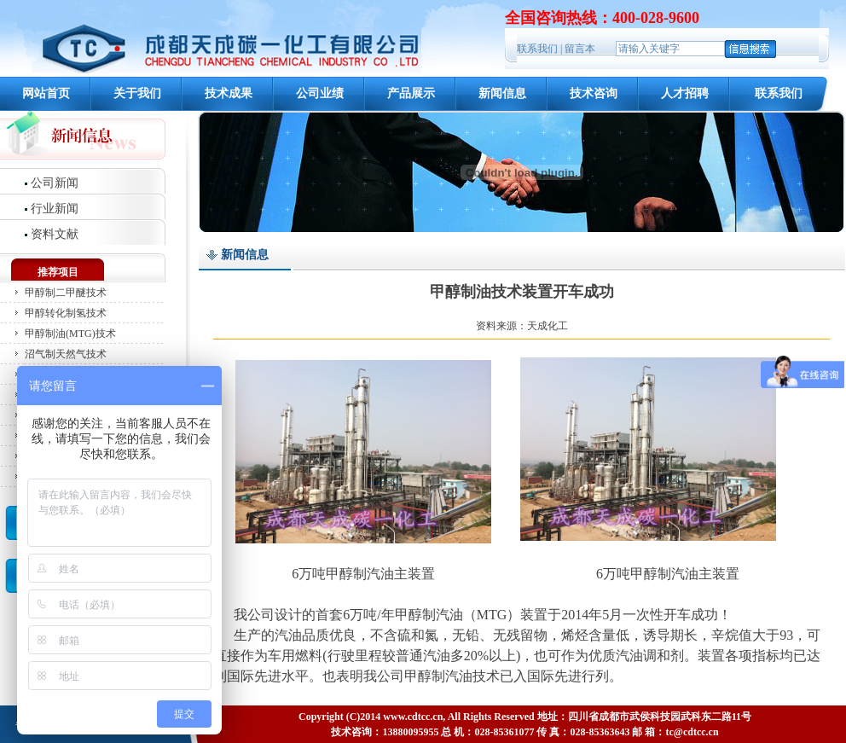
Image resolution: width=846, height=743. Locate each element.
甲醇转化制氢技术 (66, 313)
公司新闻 (54, 183)
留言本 (580, 49)
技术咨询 (593, 93)
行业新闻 (54, 208)
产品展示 (411, 93)
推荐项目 (58, 272)
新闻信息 (502, 93)
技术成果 (228, 93)
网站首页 (46, 93)
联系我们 (537, 49)
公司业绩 (320, 93)
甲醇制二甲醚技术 (66, 293)
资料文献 (54, 234)
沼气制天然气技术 (66, 354)
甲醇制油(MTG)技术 (70, 334)
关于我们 (137, 93)
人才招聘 (685, 93)
